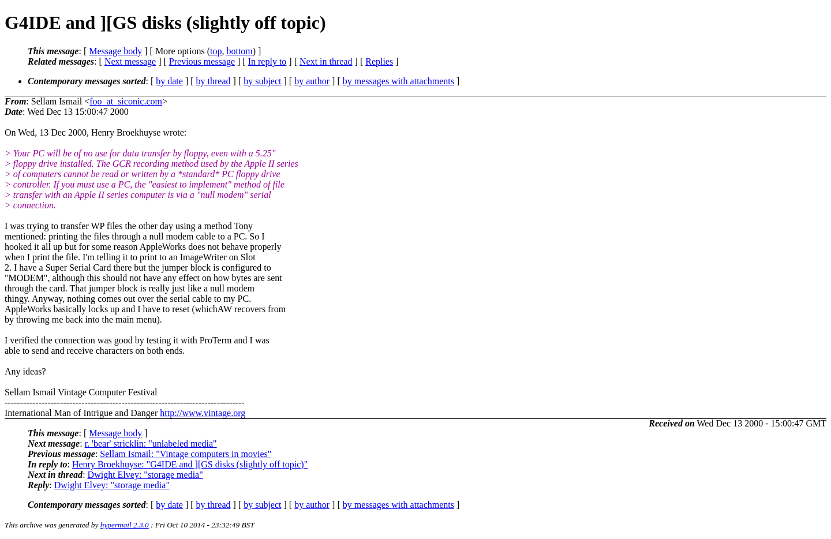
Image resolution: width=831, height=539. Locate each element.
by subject (262, 81)
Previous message (202, 61)
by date (169, 81)
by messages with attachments (398, 81)
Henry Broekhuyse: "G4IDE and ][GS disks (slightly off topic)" (190, 464)
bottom (239, 51)
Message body (115, 51)
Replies (379, 61)
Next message (130, 61)
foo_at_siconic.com (125, 101)
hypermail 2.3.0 (124, 525)
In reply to (267, 61)
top (216, 51)
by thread (213, 81)
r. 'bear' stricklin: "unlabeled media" (151, 443)
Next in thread (326, 61)
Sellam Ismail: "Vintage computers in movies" (185, 454)
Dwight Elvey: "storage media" (145, 475)
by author (312, 81)
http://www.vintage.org (202, 413)
